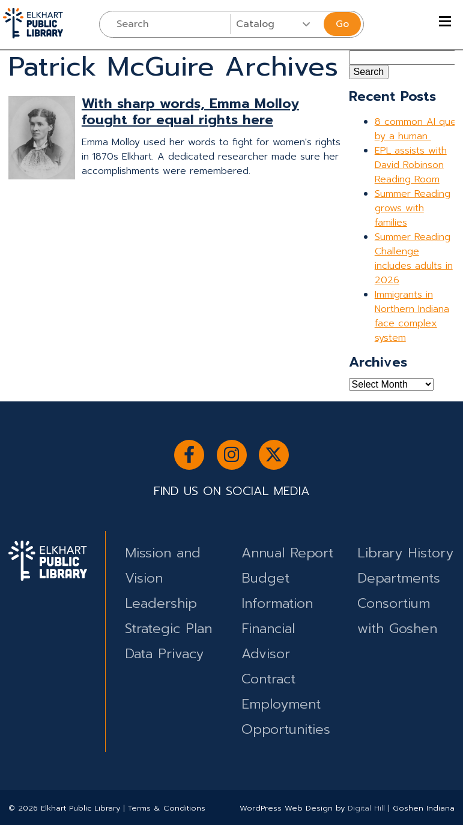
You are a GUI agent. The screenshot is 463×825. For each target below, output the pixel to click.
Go (342, 24)
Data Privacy (164, 654)
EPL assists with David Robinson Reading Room (411, 165)
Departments (398, 578)
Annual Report (287, 553)
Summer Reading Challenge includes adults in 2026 (414, 258)
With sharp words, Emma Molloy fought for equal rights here (190, 112)
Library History (405, 553)
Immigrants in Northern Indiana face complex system (412, 316)
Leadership (161, 603)
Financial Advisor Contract (268, 654)
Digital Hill (366, 808)
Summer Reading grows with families (412, 208)
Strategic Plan (168, 628)
